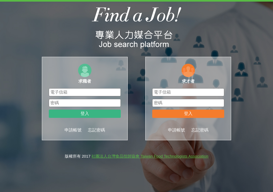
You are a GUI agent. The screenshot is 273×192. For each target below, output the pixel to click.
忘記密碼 (96, 130)
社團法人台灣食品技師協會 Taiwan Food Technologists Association (149, 156)
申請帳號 (73, 130)
